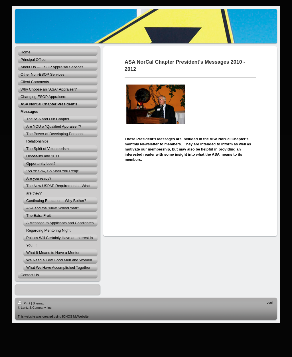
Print (24, 303)
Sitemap (38, 303)
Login (270, 302)
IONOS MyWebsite (75, 316)
